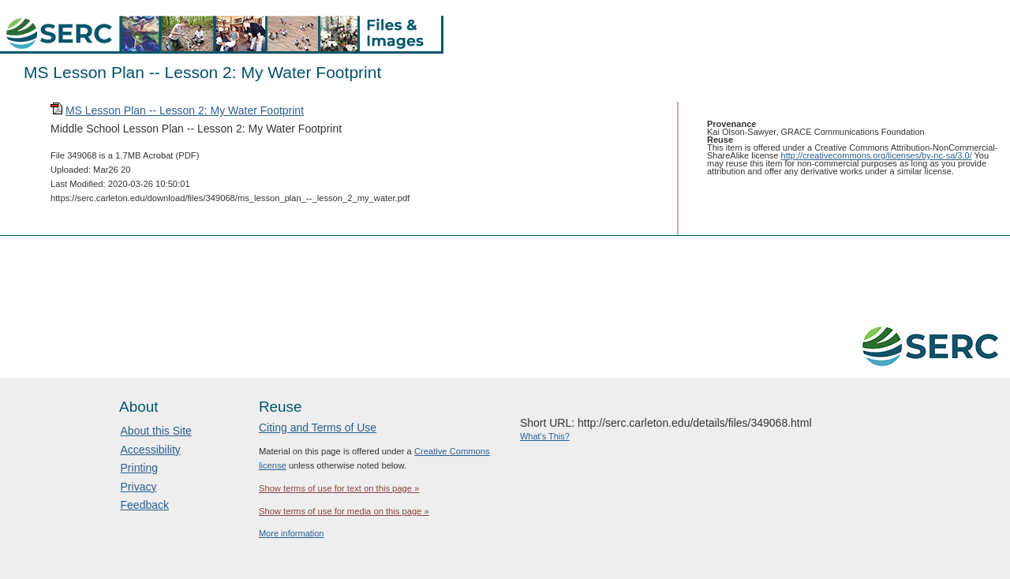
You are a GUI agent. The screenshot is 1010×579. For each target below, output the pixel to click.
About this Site (156, 430)
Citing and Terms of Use (317, 427)
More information (291, 533)
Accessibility (151, 449)
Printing (139, 467)
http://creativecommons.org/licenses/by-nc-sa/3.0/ (876, 155)
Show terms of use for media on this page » (344, 511)
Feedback (145, 505)
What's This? (545, 436)
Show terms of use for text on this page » (339, 488)
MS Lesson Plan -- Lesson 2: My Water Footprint (184, 110)
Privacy (139, 486)
